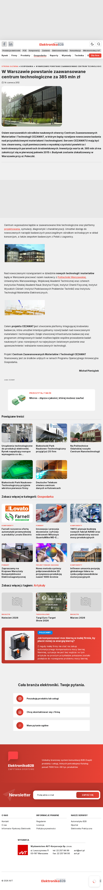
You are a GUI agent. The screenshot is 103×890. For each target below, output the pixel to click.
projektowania (12, 229)
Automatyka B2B (79, 821)
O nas (4, 825)
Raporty (54, 55)
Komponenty (34, 50)
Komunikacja (75, 50)
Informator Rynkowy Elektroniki (16, 828)
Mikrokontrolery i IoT (91, 50)
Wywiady (66, 55)
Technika (79, 55)
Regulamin (41, 821)
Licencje (40, 825)
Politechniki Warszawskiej (72, 277)
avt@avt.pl (79, 850)
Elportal (74, 825)
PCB (24, 50)
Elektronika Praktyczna (81, 828)
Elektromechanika (59, 50)
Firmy (14, 55)
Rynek (5, 55)
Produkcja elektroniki (11, 50)
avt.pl (76, 853)
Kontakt (5, 821)
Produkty (25, 55)
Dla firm (95, 55)
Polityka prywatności (46, 828)
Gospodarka (40, 55)
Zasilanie (46, 50)
